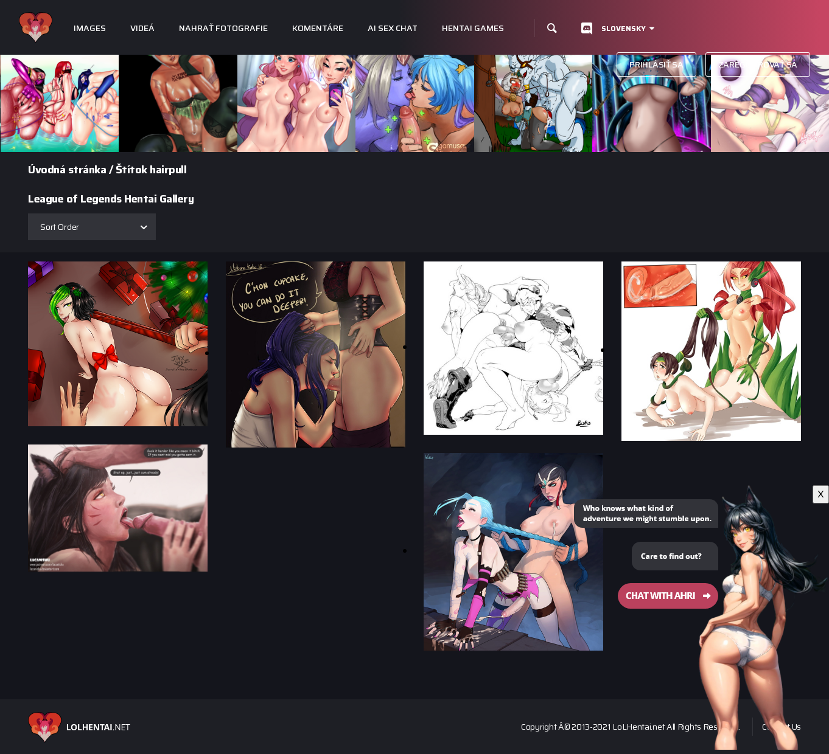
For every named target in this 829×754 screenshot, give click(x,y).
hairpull (168, 169)
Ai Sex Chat (393, 28)
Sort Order (59, 226)
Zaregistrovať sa (757, 64)
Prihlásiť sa (656, 64)
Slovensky (624, 28)
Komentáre (317, 28)
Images (90, 28)
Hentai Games (473, 28)
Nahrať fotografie (223, 28)
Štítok (131, 169)
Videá (142, 28)
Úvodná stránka (67, 169)
